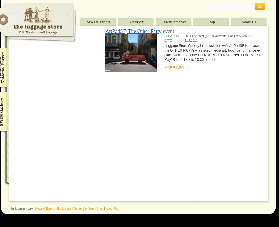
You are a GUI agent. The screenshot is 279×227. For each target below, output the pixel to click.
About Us (248, 22)
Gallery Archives (173, 22)
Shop (211, 22)
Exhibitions (136, 22)
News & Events (98, 22)
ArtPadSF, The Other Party (133, 31)
